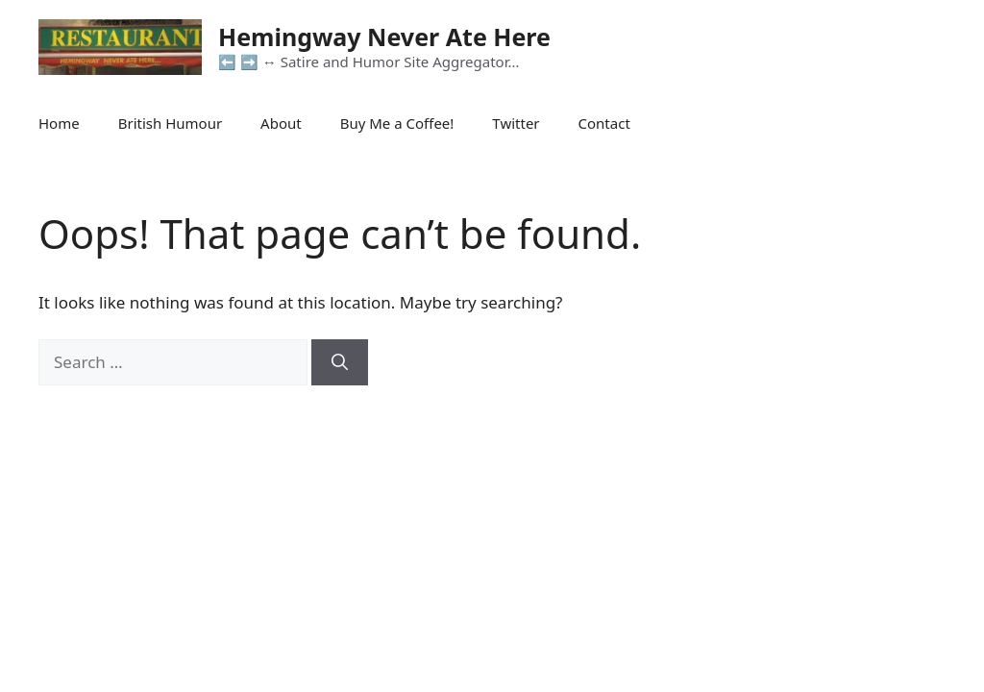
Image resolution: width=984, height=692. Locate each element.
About (281, 123)
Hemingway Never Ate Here (384, 36)
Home (59, 123)
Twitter (515, 123)
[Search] (339, 362)
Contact (604, 123)
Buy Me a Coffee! (397, 123)
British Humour (170, 123)
